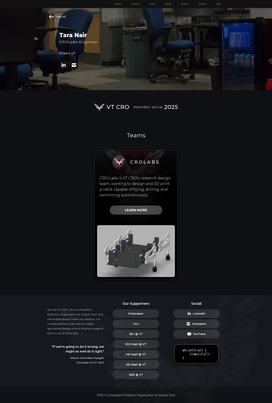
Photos (135, 3)
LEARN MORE (136, 210)
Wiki (218, 3)
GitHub (202, 3)
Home (118, 3)
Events (185, 3)
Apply (168, 3)
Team (152, 3)
